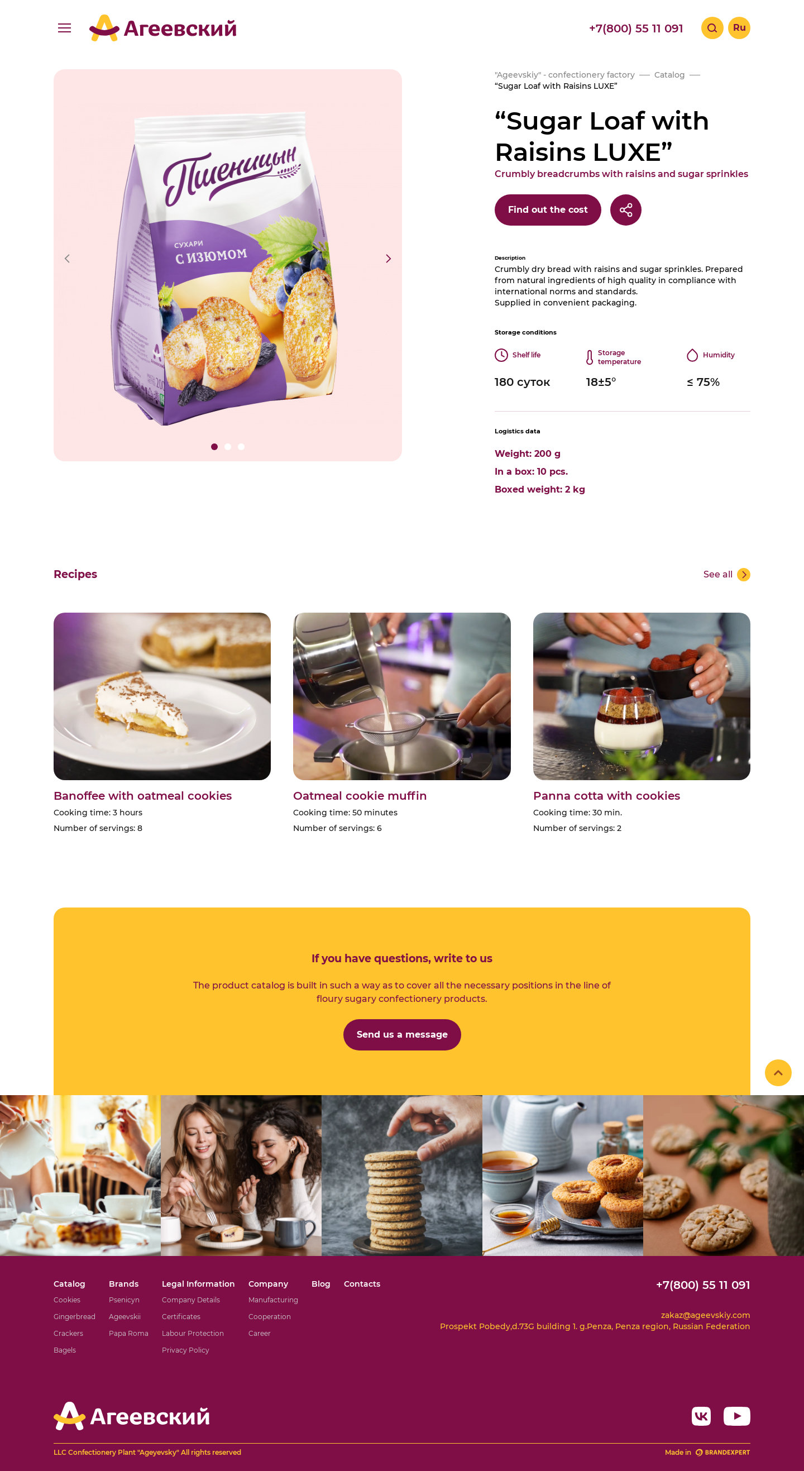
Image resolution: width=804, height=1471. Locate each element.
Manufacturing (273, 1300)
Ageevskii (125, 1316)
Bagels (65, 1350)
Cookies (67, 1300)
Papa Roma (129, 1333)
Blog (321, 1284)
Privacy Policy (185, 1350)
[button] (214, 446)
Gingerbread (74, 1316)
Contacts (362, 1284)
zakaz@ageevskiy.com (705, 1315)
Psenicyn (124, 1300)
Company (268, 1284)
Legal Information (198, 1284)
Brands (123, 1284)
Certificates (181, 1316)
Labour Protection (193, 1333)
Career (259, 1333)
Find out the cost (548, 209)
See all (718, 574)
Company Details (191, 1300)
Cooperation (269, 1316)
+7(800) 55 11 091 (636, 28)
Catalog (69, 1284)
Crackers (68, 1333)
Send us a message (402, 1034)
